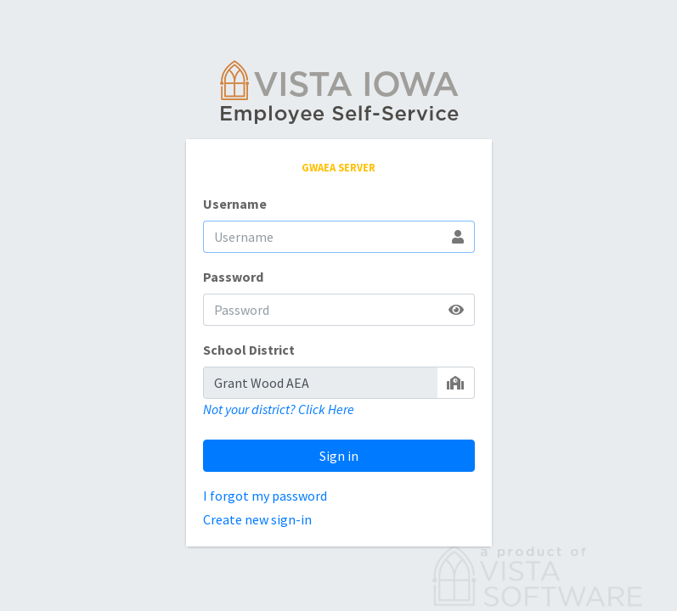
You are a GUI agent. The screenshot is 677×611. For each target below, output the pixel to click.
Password (233, 276)
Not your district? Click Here (278, 409)
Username (235, 203)
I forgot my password (265, 495)
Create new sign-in (257, 519)
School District (249, 349)
